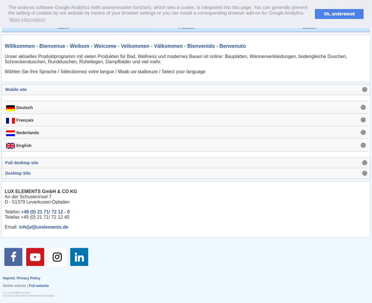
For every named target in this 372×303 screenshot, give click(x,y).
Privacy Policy (28, 278)
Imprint (9, 278)
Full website (39, 286)
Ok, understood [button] (339, 13)
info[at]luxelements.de (43, 227)
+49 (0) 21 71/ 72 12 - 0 (45, 211)
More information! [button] (27, 19)
